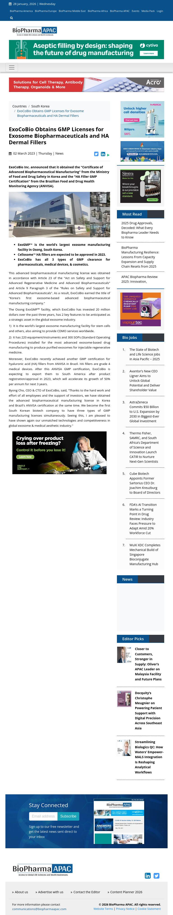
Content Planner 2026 (125, 892)
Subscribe (68, 816)
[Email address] (43, 816)
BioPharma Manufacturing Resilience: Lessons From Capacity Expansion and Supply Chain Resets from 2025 (140, 257)
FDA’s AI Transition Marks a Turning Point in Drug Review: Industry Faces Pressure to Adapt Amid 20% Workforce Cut (143, 518)
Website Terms (103, 909)
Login (160, 11)
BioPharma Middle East (72, 11)
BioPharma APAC (120, 11)
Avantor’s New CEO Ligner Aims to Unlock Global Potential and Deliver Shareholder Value (145, 380)
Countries (19, 106)
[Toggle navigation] (11, 67)
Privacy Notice (125, 909)
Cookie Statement (149, 909)
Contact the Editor (85, 892)
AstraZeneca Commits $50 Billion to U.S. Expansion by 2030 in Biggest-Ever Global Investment (144, 411)
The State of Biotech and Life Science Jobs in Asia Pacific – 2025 (145, 354)
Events (135, 11)
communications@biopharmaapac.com (39, 909)
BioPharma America (21, 11)
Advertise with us (50, 892)
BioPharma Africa (98, 11)
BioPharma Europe (46, 11)
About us (20, 892)
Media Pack (148, 11)
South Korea (40, 106)
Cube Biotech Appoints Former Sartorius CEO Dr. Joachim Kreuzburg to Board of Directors (145, 483)
